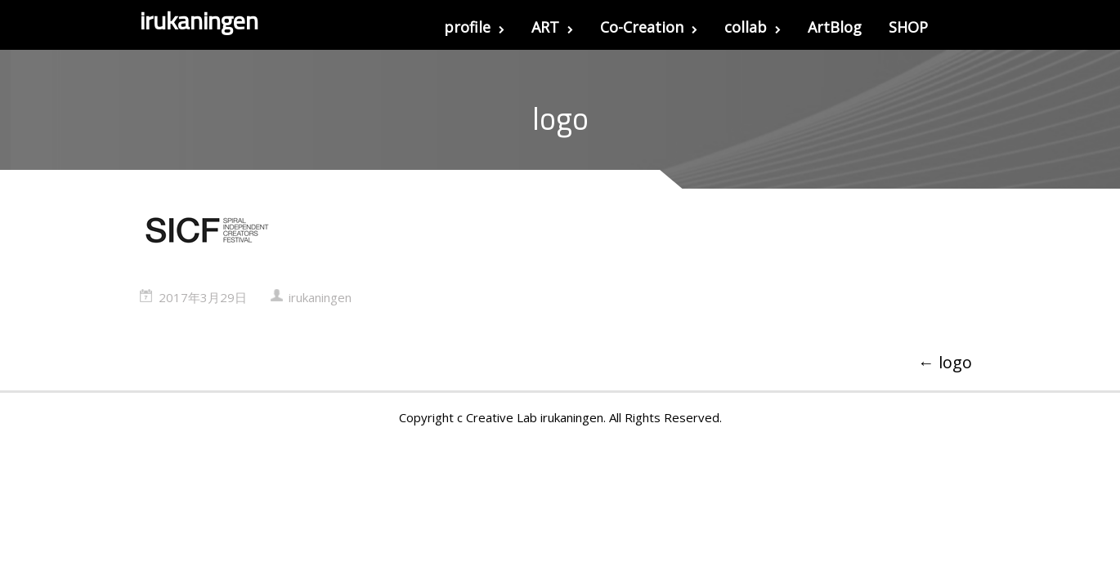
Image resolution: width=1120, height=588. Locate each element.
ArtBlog (835, 27)
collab (752, 27)
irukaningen (320, 297)
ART (552, 27)
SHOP (908, 27)
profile (474, 27)
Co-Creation (648, 27)
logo (945, 362)
